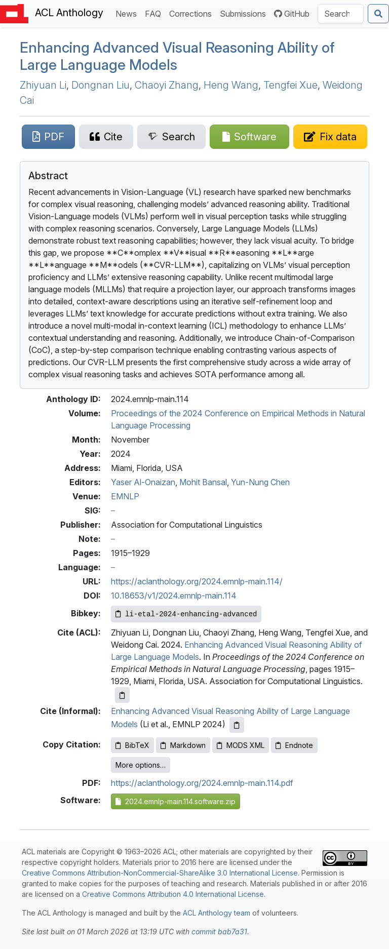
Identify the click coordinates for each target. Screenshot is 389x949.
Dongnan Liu (100, 85)
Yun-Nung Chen (260, 482)
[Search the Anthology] (341, 13)
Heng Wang (231, 85)
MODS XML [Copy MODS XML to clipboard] (240, 745)
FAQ (155, 13)
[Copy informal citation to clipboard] (236, 725)
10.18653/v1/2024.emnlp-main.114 (174, 595)
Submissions (245, 13)
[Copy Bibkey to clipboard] (186, 614)
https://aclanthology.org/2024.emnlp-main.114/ (197, 581)
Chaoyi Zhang (167, 85)
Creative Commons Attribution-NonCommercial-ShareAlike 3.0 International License (160, 872)
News (128, 13)
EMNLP (125, 496)
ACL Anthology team (216, 912)
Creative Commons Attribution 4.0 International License (173, 894)
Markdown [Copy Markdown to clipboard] (183, 745)
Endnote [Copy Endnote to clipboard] (294, 745)
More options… (140, 765)
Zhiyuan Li (43, 85)
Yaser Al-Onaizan (143, 482)
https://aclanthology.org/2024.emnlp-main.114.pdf (202, 783)
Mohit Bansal (203, 482)
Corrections (192, 13)
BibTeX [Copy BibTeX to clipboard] (132, 745)
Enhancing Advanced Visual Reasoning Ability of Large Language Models (177, 56)
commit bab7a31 (219, 931)
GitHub (291, 14)
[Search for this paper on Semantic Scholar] (171, 137)
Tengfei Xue (290, 85)
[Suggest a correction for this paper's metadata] (330, 137)
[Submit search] (378, 13)
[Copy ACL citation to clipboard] (122, 695)
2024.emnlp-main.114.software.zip (175, 801)
